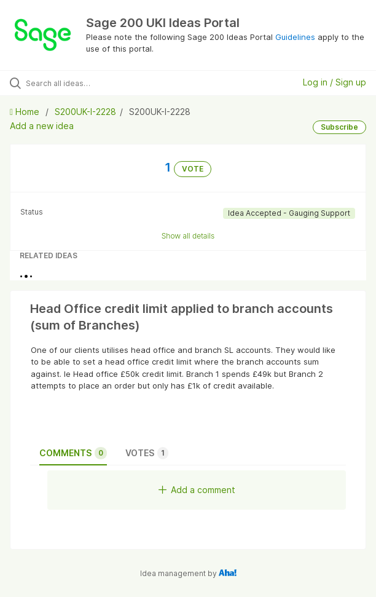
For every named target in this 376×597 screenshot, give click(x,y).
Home (26, 111)
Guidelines (295, 37)
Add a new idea (42, 126)
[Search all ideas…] (95, 83)
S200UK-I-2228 (85, 111)
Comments (73, 453)
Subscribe (339, 127)
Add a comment (197, 489)
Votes (146, 453)
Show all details (188, 235)
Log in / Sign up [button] (334, 82)
